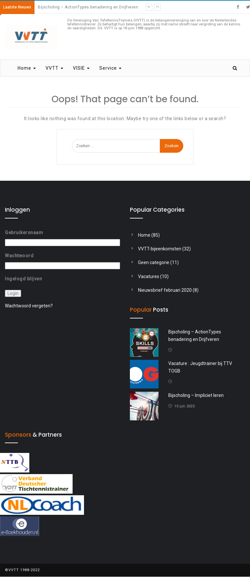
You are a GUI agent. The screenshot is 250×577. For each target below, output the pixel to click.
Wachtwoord (19, 255)
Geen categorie (153, 262)
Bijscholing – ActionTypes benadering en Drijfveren (88, 7)
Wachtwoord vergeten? (29, 305)
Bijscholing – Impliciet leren (196, 395)
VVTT (54, 68)
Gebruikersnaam (24, 232)
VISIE (81, 68)
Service (110, 68)
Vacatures (148, 276)
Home (27, 68)
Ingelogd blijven (23, 278)
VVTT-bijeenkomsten (159, 248)
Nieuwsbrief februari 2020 (165, 290)
